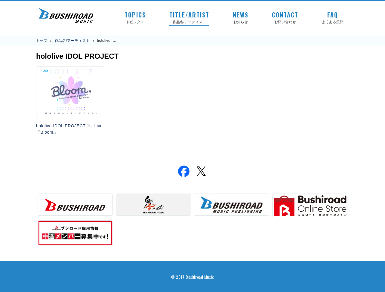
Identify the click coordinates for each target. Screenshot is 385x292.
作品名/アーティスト (72, 41)
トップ (41, 41)
